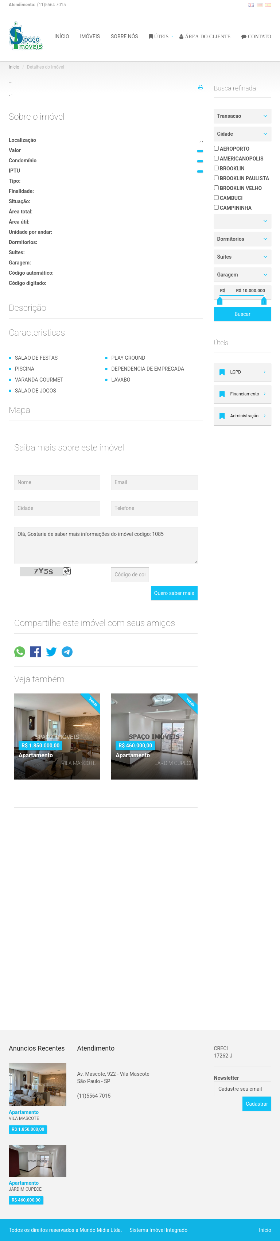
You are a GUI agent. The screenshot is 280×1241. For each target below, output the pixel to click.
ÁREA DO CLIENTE (206, 36)
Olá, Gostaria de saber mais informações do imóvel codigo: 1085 (106, 545)
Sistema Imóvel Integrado (159, 1230)
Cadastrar (257, 1104)
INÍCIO (61, 36)
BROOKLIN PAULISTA (241, 178)
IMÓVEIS (90, 36)
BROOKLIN (229, 168)
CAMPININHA (233, 208)
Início (14, 67)
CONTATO (258, 36)
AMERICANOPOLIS (239, 159)
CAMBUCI (228, 198)
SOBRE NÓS (124, 36)
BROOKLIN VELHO (238, 188)
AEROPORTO (232, 149)
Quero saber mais (174, 593)
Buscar (242, 314)
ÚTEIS (161, 36)
